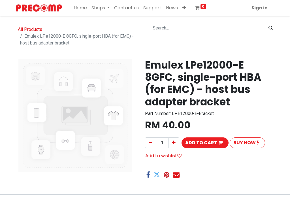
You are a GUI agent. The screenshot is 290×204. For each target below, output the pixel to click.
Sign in (259, 8)
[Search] (271, 28)
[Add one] (173, 142)
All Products (30, 29)
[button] (184, 8)
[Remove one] (150, 142)
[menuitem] (80, 8)
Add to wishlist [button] (163, 155)
